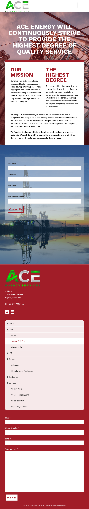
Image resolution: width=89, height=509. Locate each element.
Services (11, 383)
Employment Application (22, 371)
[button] (81, 5)
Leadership (16, 347)
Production (16, 389)
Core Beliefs (19, 341)
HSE (9, 353)
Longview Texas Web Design (32, 505)
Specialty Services (19, 406)
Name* (44, 420)
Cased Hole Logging (20, 395)
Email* (44, 441)
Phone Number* (44, 431)
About (10, 329)
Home (10, 323)
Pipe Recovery (17, 400)
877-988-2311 (18, 304)
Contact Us (12, 377)
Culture (15, 335)
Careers (11, 359)
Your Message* (44, 470)
